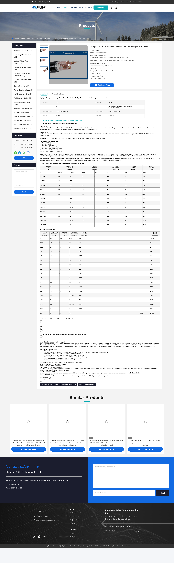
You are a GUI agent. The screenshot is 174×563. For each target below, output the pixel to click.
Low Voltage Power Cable (34, 38)
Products (66, 8)
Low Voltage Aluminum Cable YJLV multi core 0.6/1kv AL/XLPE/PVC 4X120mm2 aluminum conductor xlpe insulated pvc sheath (106, 443)
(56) (23, 94)
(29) (22, 112)
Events (81, 8)
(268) (22, 56)
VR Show (88, 8)
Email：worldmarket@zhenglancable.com (46, 520)
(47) (21, 86)
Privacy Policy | (48, 546)
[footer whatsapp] (34, 536)
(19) (22, 128)
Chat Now (101, 8)
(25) (22, 98)
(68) (23, 90)
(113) (22, 75)
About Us (74, 8)
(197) (21, 62)
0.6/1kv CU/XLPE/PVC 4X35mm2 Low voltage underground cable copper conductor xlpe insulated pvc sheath (145, 443)
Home (59, 8)
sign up (136, 531)
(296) (22, 81)
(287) (22, 68)
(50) (23, 51)
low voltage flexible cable (69, 384)
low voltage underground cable (49, 384)
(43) (23, 108)
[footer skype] (39, 536)
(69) (23, 116)
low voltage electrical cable (87, 384)
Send (162, 493)
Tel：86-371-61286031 (40, 516)
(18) (22, 120)
